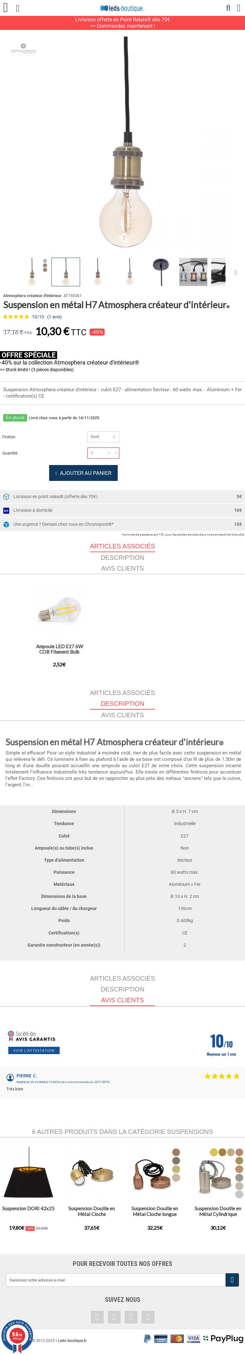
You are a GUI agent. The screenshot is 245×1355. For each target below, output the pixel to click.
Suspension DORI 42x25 (28, 1211)
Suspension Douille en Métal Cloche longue (154, 1214)
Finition (9, 436)
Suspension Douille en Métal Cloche (91, 1214)
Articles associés (122, 695)
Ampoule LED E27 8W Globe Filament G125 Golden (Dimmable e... (122, 655)
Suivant (237, 272)
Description (123, 560)
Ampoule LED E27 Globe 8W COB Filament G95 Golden (59, 655)
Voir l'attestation (34, 1053)
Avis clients (122, 571)
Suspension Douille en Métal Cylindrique (218, 1214)
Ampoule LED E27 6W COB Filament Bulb (185, 652)
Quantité (10, 453)
